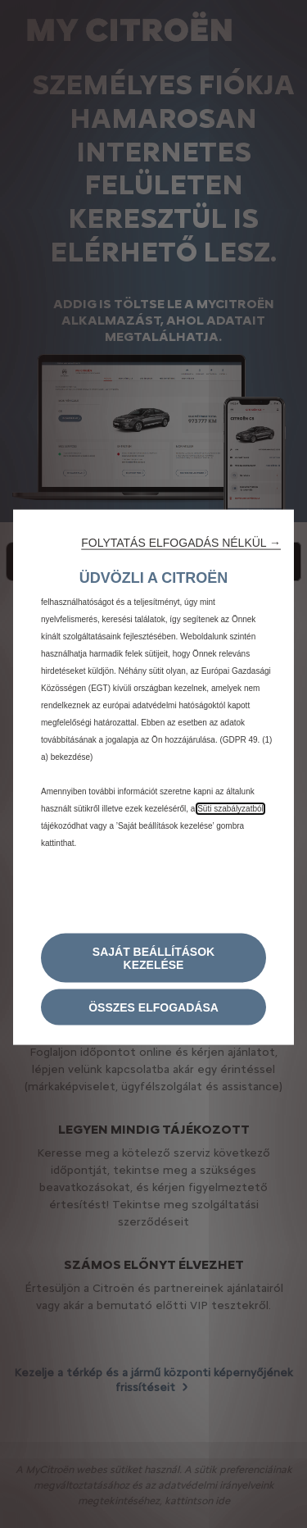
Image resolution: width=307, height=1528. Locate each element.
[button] (181, 542)
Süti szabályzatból (230, 808)
